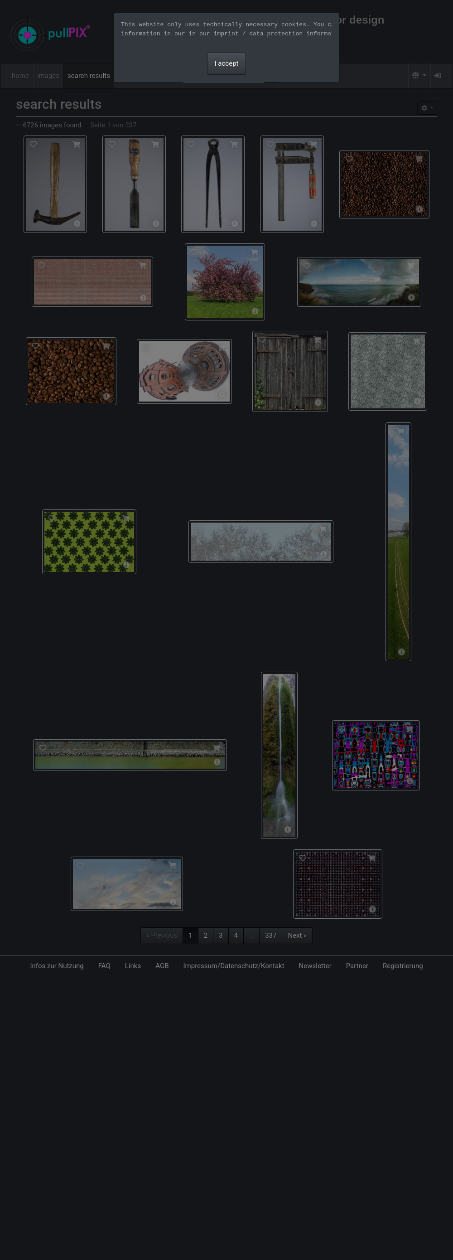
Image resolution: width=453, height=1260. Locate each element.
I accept (227, 63)
